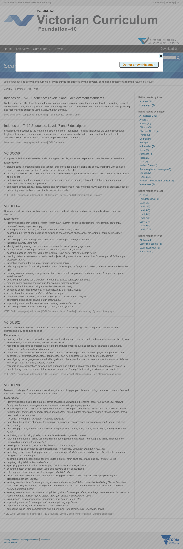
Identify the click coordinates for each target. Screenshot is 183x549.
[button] (161, 56)
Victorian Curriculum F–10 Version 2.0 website (59, 77)
